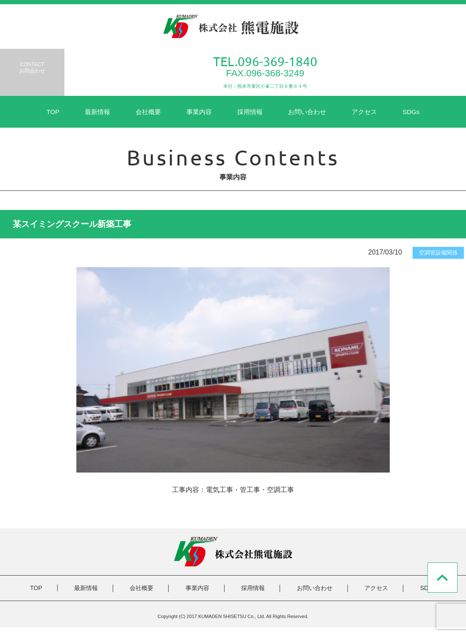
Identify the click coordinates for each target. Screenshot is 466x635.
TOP (53, 111)
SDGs (410, 111)
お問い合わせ (307, 111)
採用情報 (250, 111)
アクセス (364, 111)
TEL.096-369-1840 (265, 61)
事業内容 (199, 111)
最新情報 (97, 111)
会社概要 (148, 111)
